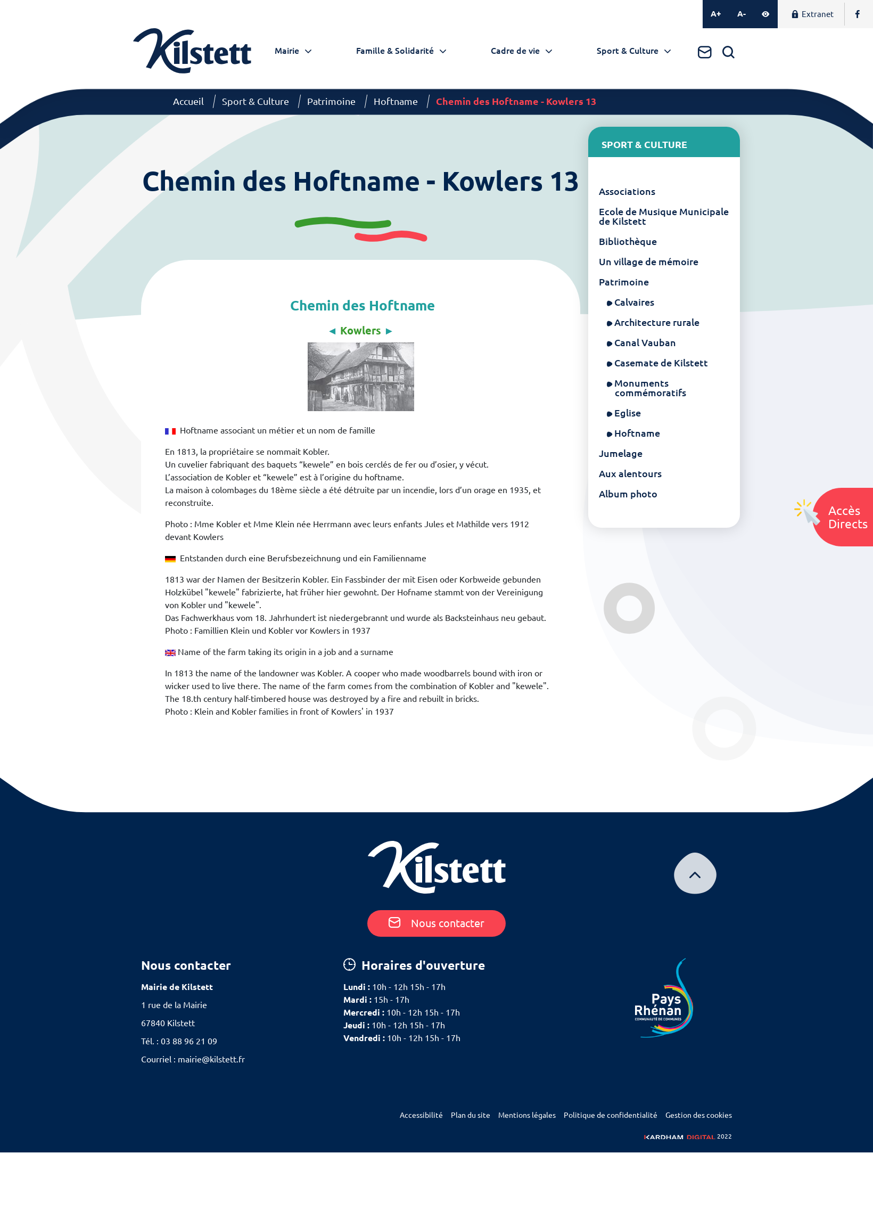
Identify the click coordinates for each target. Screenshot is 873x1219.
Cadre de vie (515, 50)
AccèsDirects (848, 517)
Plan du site (470, 1115)
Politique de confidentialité (610, 1115)
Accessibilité (421, 1115)
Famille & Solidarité (395, 50)
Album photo (628, 493)
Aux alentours (630, 473)
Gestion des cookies (698, 1115)
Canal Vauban (645, 342)
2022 (688, 1136)
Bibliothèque (628, 241)
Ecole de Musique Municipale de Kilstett (664, 216)
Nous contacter (436, 923)
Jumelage (621, 453)
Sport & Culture (627, 50)
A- (741, 13)
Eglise (628, 412)
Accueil (188, 101)
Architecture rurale (657, 322)
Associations (627, 191)
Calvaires (634, 302)
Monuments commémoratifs (650, 388)
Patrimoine (331, 101)
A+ (716, 13)
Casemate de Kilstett (661, 362)
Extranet (812, 14)
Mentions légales (527, 1115)
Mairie (287, 50)
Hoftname (396, 101)
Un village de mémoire (648, 261)
